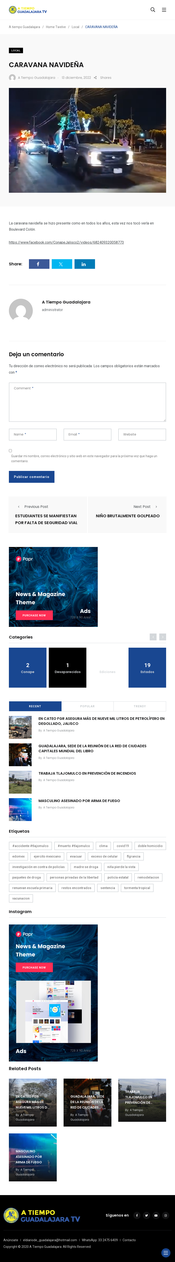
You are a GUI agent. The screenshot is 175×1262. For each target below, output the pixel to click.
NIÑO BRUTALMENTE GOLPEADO (128, 516)
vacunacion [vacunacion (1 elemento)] (21, 898)
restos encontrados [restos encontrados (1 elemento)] (76, 888)
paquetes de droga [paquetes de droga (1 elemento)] (26, 877)
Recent (35, 706)
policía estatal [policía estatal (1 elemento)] (118, 877)
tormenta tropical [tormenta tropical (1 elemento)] (137, 888)
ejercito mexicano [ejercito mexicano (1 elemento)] (47, 856)
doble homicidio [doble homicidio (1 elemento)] (150, 846)
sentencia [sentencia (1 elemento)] (107, 888)
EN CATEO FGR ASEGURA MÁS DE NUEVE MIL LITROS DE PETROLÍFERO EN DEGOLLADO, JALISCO (102, 721)
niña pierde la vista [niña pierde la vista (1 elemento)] (121, 867)
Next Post (147, 506)
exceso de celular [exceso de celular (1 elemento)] (104, 856)
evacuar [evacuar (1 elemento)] (76, 856)
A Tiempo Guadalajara (66, 302)
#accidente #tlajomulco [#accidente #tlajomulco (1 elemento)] (30, 846)
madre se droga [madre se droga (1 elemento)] (86, 867)
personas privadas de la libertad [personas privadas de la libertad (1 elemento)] (74, 877)
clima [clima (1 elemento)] (103, 846)
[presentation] (153, 637)
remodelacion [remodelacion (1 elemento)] (148, 877)
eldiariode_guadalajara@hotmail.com (50, 1240)
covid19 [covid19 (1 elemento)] (123, 846)
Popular (87, 706)
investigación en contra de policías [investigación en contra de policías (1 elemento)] (38, 867)
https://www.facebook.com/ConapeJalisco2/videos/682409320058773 (66, 242)
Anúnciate (10, 1240)
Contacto (129, 1240)
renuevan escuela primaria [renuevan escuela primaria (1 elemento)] (32, 888)
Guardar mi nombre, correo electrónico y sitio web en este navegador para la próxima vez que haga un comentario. (84, 458)
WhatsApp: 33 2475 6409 (100, 1240)
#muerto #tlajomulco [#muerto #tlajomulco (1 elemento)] (74, 846)
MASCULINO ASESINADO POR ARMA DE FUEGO (79, 800)
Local (16, 50)
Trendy (140, 706)
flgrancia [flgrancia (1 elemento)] (133, 856)
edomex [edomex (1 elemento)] (18, 856)
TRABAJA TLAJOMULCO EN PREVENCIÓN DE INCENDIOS (87, 773)
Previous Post (31, 506)
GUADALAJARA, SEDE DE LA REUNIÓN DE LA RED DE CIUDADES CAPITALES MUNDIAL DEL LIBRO (93, 748)
